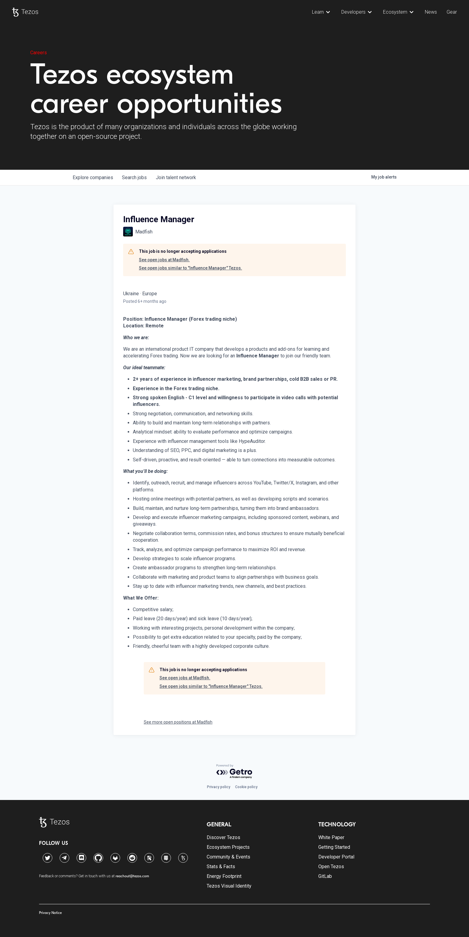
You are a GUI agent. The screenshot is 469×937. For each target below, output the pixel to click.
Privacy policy (218, 787)
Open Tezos (331, 866)
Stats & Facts (221, 866)
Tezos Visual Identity (229, 886)
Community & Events (228, 857)
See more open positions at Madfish (178, 722)
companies (93, 177)
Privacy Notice (50, 913)
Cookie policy (246, 787)
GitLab (325, 876)
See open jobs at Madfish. (164, 259)
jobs (135, 177)
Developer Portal (336, 857)
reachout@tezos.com (132, 876)
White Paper (331, 837)
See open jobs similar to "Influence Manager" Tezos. (190, 268)
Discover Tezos (223, 837)
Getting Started (334, 847)
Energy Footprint (224, 876)
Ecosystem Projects (228, 847)
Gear (452, 12)
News (431, 12)
